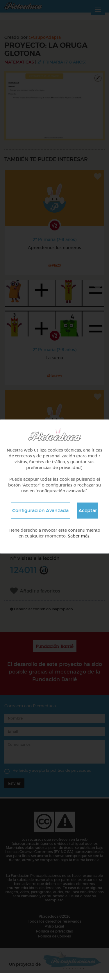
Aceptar (87, 510)
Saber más (79, 536)
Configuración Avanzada (40, 510)
